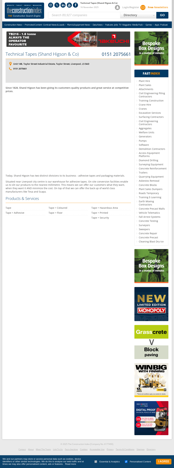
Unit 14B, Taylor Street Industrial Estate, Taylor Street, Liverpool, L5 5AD (51, 63)
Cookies (84, 449)
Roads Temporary (149, 193)
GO (162, 15)
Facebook (75, 5)
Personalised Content (138, 461)
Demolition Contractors (152, 148)
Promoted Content (33, 24)
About (31, 449)
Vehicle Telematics (149, 212)
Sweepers (144, 229)
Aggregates (145, 128)
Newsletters (158, 7)
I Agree (163, 461)
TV (120, 24)
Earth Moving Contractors (146, 203)
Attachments (146, 89)
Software (144, 144)
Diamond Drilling (148, 160)
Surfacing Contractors (151, 116)
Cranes (143, 108)
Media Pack (137, 24)
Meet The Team (43, 449)
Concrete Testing (148, 221)
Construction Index (24, 11)
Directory (151, 449)
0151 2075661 (116, 54)
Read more (70, 464)
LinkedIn (63, 5)
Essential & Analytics (107, 461)
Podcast (164, 24)
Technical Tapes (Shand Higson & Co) (42, 54)
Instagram (50, 5)
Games (148, 24)
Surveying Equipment (151, 164)
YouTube (69, 5)
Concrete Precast (148, 237)
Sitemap (140, 449)
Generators (145, 136)
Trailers (143, 172)
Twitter (56, 5)
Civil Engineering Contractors (148, 123)
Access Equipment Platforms (149, 154)
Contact (22, 449)
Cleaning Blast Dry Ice (151, 241)
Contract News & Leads (53, 24)
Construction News (13, 24)
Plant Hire (144, 81)
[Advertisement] (68, 133)
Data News (97, 24)
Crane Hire (145, 104)
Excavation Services (150, 112)
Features (109, 24)
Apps (157, 24)
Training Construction (151, 100)
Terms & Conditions (125, 449)
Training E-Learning (150, 197)
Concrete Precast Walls (152, 208)
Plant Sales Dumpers (150, 189)
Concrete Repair (148, 233)
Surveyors (144, 225)
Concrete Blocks (148, 185)
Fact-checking (71, 449)
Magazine (126, 24)
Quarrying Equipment (151, 176)
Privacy (110, 449)
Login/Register (130, 7)
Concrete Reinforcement (153, 168)
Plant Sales (145, 85)
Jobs (116, 24)
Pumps (143, 140)
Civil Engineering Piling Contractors (152, 95)
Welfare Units (146, 132)
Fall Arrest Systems (149, 216)
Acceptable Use (97, 449)
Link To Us (58, 449)
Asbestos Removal (149, 180)
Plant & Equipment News (78, 24)
